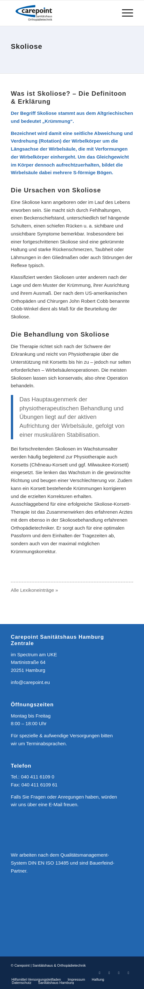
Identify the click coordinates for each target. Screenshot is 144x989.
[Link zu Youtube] (119, 973)
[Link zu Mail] (128, 973)
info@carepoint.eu (30, 682)
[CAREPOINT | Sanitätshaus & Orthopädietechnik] (60, 13)
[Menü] (124, 13)
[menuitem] (124, 13)
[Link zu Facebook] (99, 973)
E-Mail (55, 804)
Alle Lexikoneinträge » (34, 590)
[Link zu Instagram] (109, 973)
